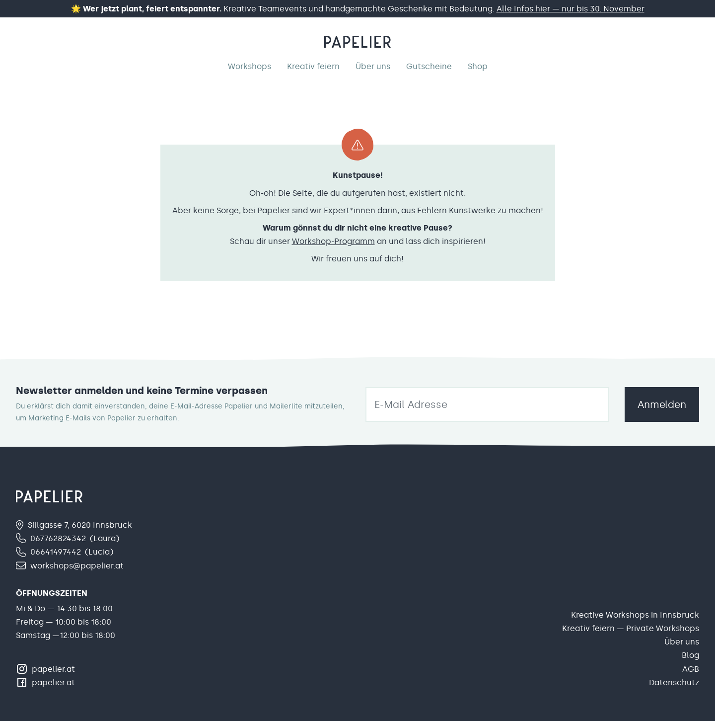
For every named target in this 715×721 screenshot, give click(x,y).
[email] (487, 404)
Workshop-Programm (333, 241)
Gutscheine (429, 66)
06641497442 (55, 552)
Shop (478, 66)
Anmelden (662, 404)
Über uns (373, 66)
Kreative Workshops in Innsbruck (635, 615)
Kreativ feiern (313, 66)
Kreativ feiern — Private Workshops (630, 628)
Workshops (249, 66)
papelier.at (53, 669)
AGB (690, 669)
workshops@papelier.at (77, 565)
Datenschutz (674, 682)
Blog (690, 655)
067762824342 (58, 538)
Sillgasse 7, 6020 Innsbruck (80, 525)
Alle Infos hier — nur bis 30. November (570, 8)
